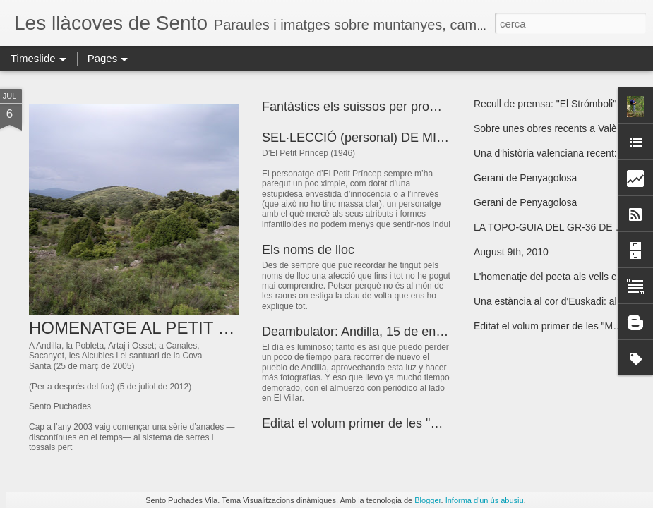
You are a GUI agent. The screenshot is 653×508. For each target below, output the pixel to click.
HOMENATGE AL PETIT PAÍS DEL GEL (180, 327)
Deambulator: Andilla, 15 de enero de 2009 (382, 332)
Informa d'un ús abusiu (484, 500)
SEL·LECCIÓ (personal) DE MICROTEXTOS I (392, 138)
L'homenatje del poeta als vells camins (558, 276)
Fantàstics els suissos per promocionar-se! (382, 106)
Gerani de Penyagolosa (525, 177)
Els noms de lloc (308, 250)
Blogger (427, 500)
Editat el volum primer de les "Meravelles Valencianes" (415, 423)
